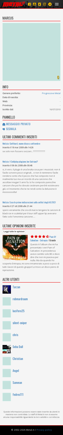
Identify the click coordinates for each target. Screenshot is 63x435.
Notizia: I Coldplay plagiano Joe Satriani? (20, 161)
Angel (16, 370)
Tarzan (16, 287)
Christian (18, 358)
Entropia (43, 240)
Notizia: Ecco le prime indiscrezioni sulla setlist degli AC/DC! (29, 202)
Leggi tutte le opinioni (14, 231)
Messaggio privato (17, 124)
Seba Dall (18, 346)
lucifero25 (19, 311)
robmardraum (20, 299)
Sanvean (17, 382)
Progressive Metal (51, 93)
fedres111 (18, 394)
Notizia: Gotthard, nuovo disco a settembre (21, 143)
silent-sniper (20, 323)
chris (15, 335)
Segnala (9, 129)
